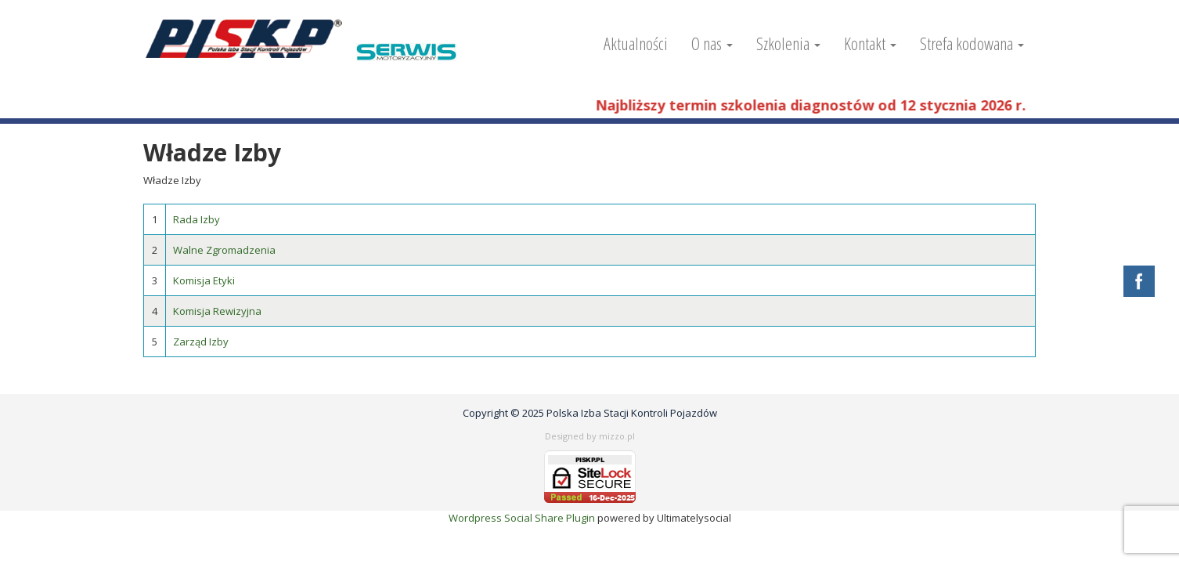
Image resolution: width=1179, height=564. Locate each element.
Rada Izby (196, 219)
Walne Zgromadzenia (224, 250)
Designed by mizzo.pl (590, 436)
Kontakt (870, 43)
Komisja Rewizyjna (217, 311)
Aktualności (636, 43)
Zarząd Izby (201, 341)
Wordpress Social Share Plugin (523, 518)
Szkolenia (788, 43)
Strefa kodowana (972, 43)
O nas (712, 43)
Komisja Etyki (204, 280)
